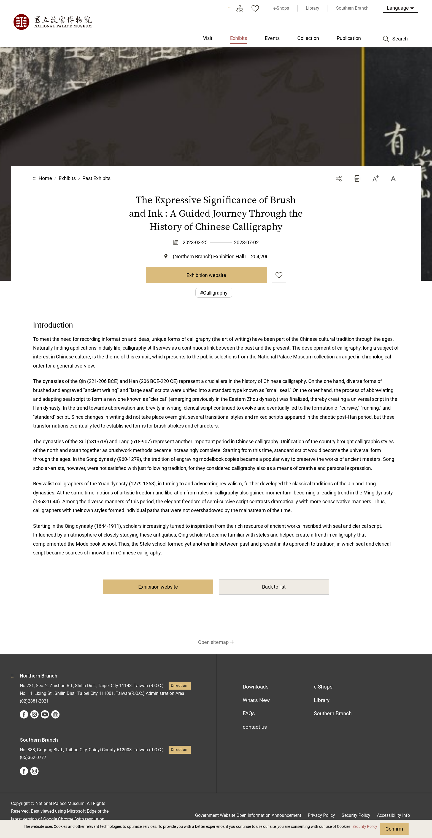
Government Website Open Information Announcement (248, 815)
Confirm (394, 829)
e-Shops (323, 687)
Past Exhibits (96, 178)
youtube (45, 714)
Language (398, 8)
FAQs (249, 713)
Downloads (256, 687)
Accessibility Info (393, 815)
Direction (179, 685)
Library (322, 700)
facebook (24, 714)
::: (229, 8)
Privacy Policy (321, 815)
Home (45, 178)
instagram (34, 714)
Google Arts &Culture (55, 714)
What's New (256, 700)
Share (339, 178)
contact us (255, 727)
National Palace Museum (52, 22)
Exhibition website (206, 275)
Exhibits (67, 178)
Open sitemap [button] (213, 642)
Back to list (274, 587)
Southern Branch (333, 713)
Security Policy (364, 826)
